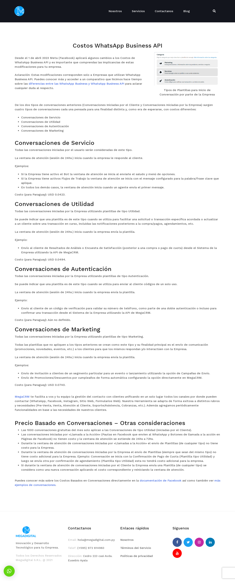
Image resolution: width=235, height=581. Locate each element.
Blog (186, 11)
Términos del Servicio (135, 548)
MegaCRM (22, 396)
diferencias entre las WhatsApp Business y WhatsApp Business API (76, 83)
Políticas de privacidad (136, 556)
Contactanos (164, 11)
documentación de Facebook (160, 480)
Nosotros (115, 11)
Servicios (138, 11)
